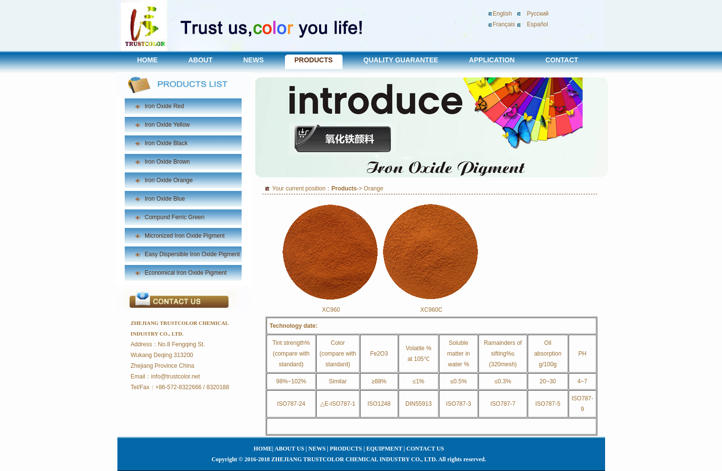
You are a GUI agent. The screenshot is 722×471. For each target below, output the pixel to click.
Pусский (538, 13)
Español (537, 24)
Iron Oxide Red (164, 106)
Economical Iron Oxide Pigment (186, 272)
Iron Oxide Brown (167, 161)
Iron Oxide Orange (169, 180)
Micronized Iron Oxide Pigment (185, 235)
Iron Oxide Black (166, 143)
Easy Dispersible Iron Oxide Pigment (192, 254)
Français (504, 24)
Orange (373, 188)
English (502, 13)
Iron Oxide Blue (165, 198)
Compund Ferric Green (175, 217)
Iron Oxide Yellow (167, 124)
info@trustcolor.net (175, 376)
